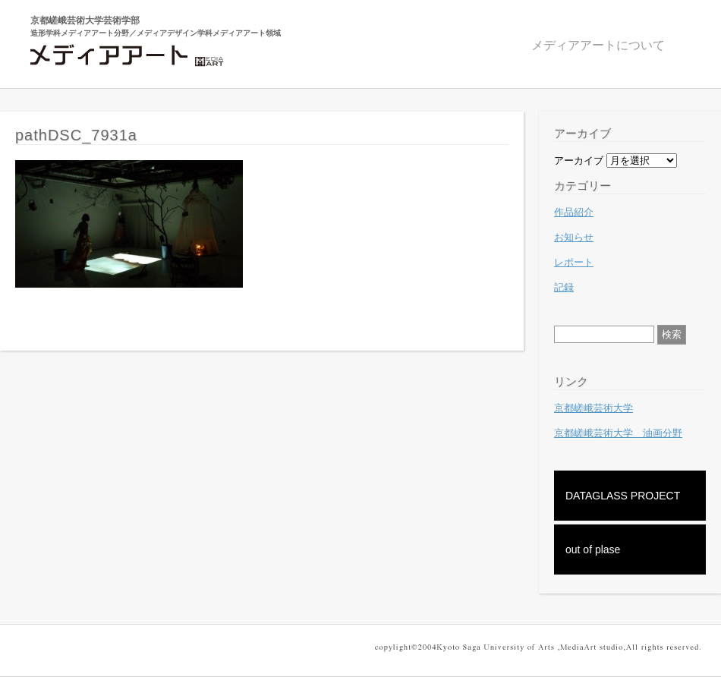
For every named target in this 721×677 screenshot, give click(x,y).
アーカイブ (578, 160)
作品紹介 (573, 212)
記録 (564, 287)
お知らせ (573, 237)
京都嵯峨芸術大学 (593, 408)
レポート (573, 262)
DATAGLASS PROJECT (622, 496)
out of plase (592, 549)
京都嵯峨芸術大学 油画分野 (618, 433)
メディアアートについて (598, 45)
